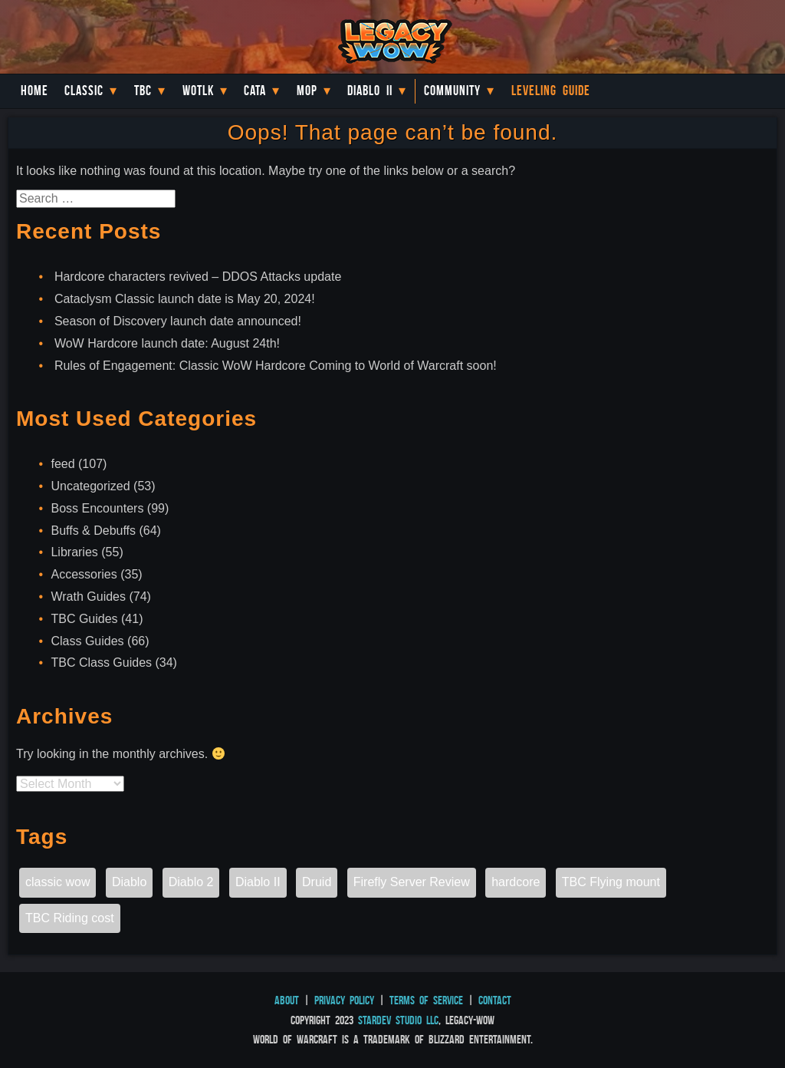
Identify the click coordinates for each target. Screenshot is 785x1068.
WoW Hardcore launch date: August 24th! (167, 343)
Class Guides (87, 641)
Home (34, 90)
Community (452, 90)
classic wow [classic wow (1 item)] (57, 881)
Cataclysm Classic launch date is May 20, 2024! (184, 298)
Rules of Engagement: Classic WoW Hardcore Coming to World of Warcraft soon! (275, 365)
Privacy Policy (344, 1000)
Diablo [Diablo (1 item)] (129, 881)
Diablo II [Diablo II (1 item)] (258, 881)
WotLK (198, 90)
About (286, 1000)
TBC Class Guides (101, 662)
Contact (494, 1000)
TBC (143, 90)
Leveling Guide (550, 90)
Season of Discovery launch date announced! (177, 321)
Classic (83, 90)
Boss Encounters (97, 508)
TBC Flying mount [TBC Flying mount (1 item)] (611, 881)
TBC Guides (84, 618)
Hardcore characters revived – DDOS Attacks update (197, 276)
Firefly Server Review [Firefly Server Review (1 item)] (411, 881)
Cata (255, 90)
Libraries (74, 552)
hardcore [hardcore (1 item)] (515, 881)
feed (62, 463)
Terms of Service (426, 1000)
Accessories (84, 574)
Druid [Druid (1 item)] (316, 881)
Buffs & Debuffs (93, 530)
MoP (307, 90)
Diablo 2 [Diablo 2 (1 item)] (191, 881)
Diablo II (369, 90)
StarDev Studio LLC (398, 1020)
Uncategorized (90, 486)
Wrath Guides (88, 596)
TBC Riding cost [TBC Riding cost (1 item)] (69, 918)
